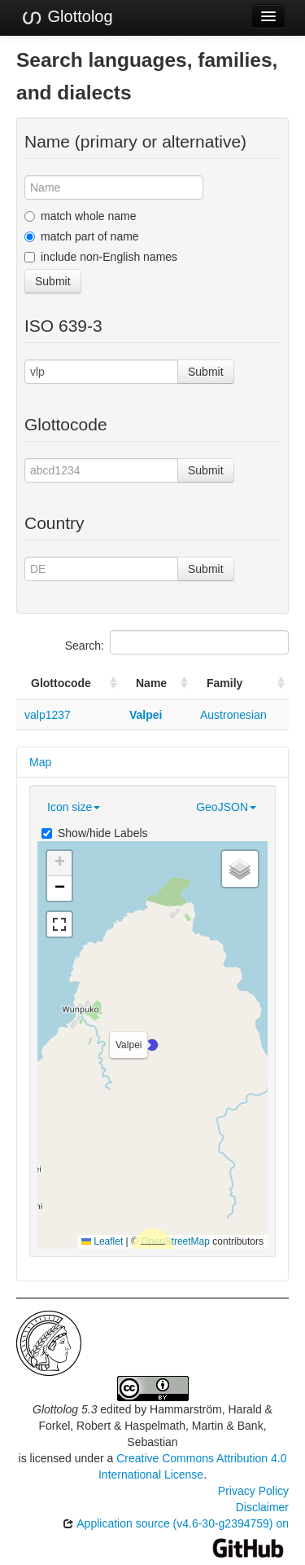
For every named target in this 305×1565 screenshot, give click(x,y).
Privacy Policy (253, 1490)
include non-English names (100, 256)
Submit (53, 281)
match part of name (81, 236)
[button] (152, 1045)
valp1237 (47, 714)
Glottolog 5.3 (65, 1409)
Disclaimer (262, 1507)
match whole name (80, 216)
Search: (177, 642)
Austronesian (233, 714)
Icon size (73, 806)
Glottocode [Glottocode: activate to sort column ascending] (61, 683)
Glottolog (66, 17)
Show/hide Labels (94, 833)
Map (40, 762)
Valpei (145, 714)
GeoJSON (226, 806)
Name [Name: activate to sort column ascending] (151, 683)
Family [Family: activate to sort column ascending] (224, 683)
